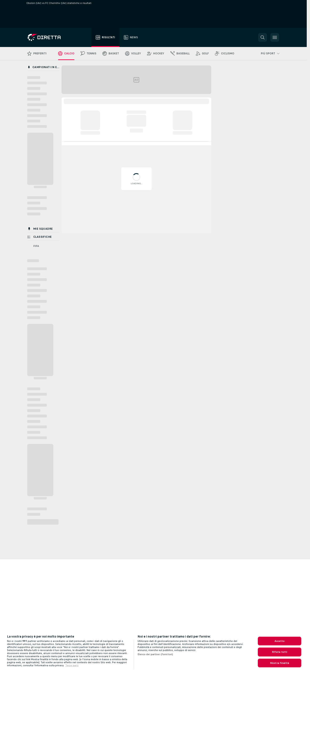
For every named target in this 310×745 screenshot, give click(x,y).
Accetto (280, 641)
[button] (262, 37)
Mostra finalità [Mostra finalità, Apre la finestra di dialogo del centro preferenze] (279, 663)
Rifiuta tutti (279, 651)
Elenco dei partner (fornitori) (155, 654)
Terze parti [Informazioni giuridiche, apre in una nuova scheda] (72, 665)
